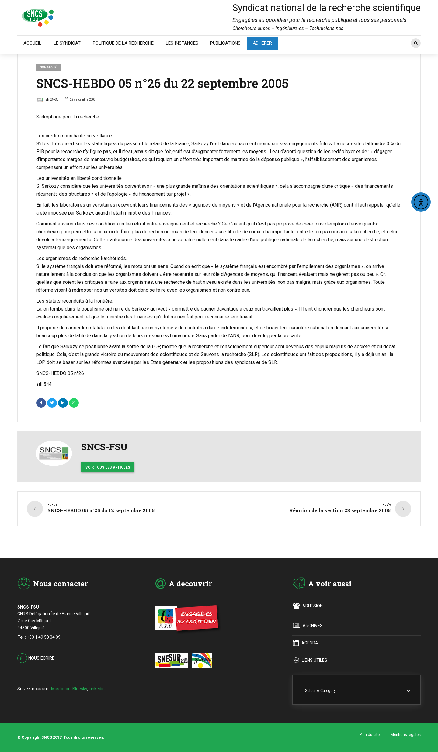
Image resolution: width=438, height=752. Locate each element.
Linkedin (97, 685)
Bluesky (79, 685)
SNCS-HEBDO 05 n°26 (60, 373)
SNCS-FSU (47, 100)
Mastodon (61, 685)
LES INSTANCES (182, 43)
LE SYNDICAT (67, 43)
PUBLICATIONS (225, 43)
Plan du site (370, 732)
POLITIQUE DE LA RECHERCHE (123, 43)
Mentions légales (406, 732)
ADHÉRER (262, 43)
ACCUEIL (32, 43)
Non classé (48, 67)
